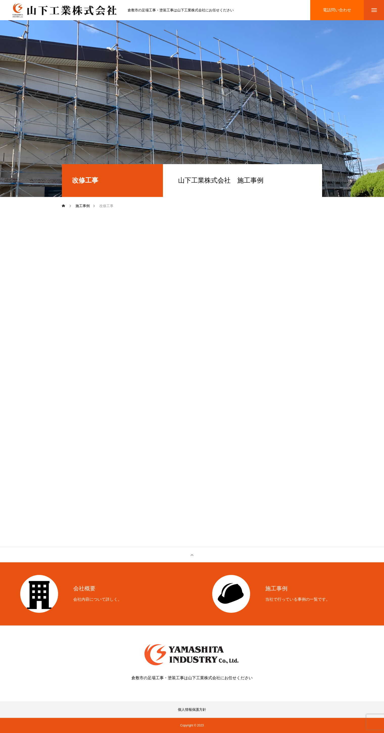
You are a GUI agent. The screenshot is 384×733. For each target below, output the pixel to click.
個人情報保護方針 (192, 709)
